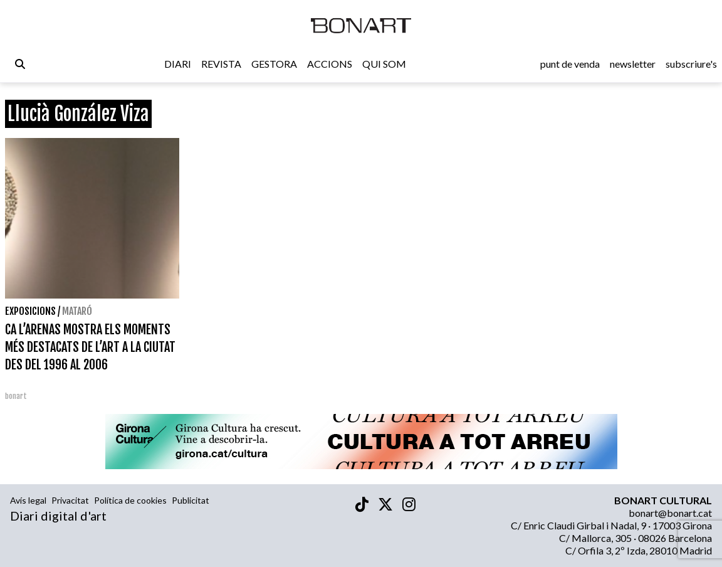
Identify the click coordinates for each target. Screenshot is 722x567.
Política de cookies (130, 500)
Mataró (77, 311)
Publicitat (190, 500)
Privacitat (70, 500)
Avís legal (28, 500)
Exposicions (30, 311)
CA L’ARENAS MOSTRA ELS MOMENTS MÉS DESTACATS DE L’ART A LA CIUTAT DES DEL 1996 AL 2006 (90, 347)
